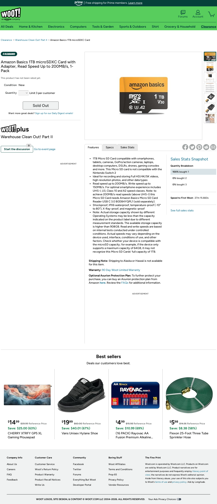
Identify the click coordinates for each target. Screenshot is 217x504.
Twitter (77, 469)
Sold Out (41, 105)
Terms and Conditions (120, 469)
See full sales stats (182, 210)
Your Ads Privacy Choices (162, 499)
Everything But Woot (84, 479)
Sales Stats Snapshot (189, 159)
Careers (11, 469)
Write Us (39, 484)
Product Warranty (44, 474)
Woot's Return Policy (46, 469)
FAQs (124, 282)
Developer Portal (82, 484)
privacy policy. (179, 482)
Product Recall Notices (47, 479)
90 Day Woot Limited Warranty (121, 270)
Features (93, 147)
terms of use (161, 482)
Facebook (78, 464)
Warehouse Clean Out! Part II (31, 40)
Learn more (135, 3)
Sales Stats (127, 147)
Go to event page (44, 149)
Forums (183, 14)
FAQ (9, 474)
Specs (110, 147)
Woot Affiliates (116, 464)
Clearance (6, 40)
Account (197, 14)
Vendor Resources (118, 484)
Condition (10, 85)
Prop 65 (112, 474)
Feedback (12, 479)
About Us (12, 464)
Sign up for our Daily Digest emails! (54, 113)
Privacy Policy (115, 479)
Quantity (11, 93)
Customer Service (45, 464)
